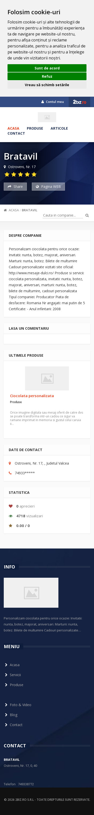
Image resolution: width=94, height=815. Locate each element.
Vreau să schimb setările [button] (47, 84)
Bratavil (29, 210)
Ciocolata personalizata (32, 395)
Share (15, 186)
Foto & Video (17, 704)
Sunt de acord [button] (47, 68)
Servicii (12, 674)
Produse (35, 128)
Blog (10, 714)
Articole (59, 128)
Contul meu (52, 101)
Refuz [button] (47, 76)
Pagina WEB (48, 186)
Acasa (13, 128)
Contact (16, 133)
